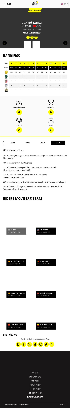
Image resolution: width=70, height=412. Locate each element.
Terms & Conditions (11, 405)
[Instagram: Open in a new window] (40, 344)
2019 (17, 142)
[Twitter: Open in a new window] (29, 344)
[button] (64, 4)
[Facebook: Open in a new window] (23, 344)
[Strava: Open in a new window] (51, 344)
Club (9, 4)
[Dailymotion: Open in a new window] (35, 344)
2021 (47, 142)
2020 (32, 142)
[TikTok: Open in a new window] (46, 344)
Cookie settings (24, 405)
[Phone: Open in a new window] (18, 344)
